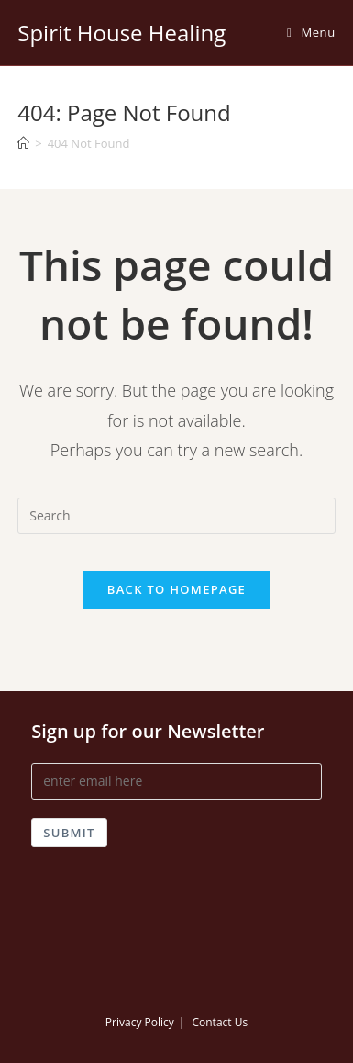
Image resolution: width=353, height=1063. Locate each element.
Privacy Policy (139, 1022)
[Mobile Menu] (311, 32)
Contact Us (220, 1022)
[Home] (23, 143)
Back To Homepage (176, 589)
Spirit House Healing (121, 32)
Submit (68, 832)
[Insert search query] (176, 516)
